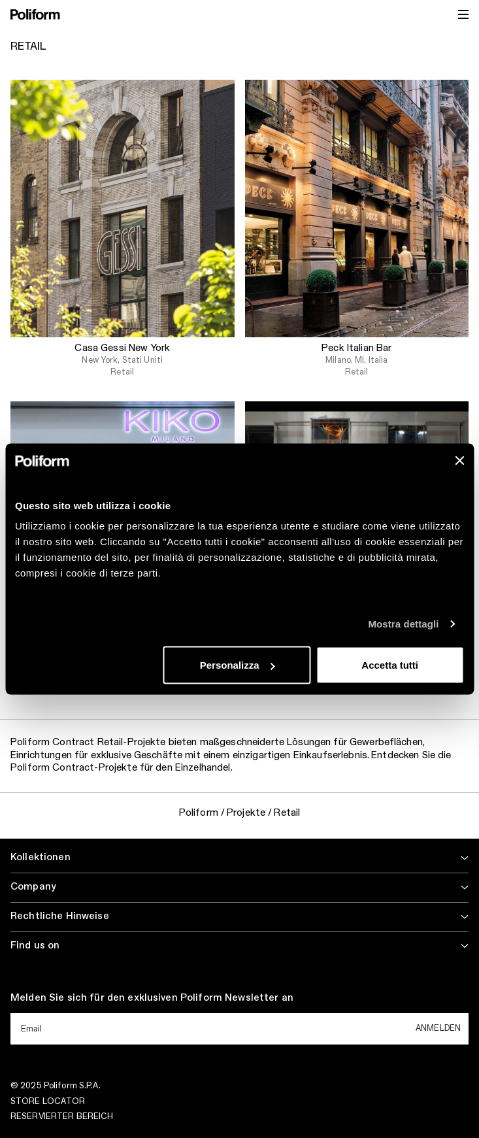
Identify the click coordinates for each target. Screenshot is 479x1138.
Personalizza (237, 665)
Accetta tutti (389, 665)
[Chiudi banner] (459, 460)
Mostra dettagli (403, 623)
